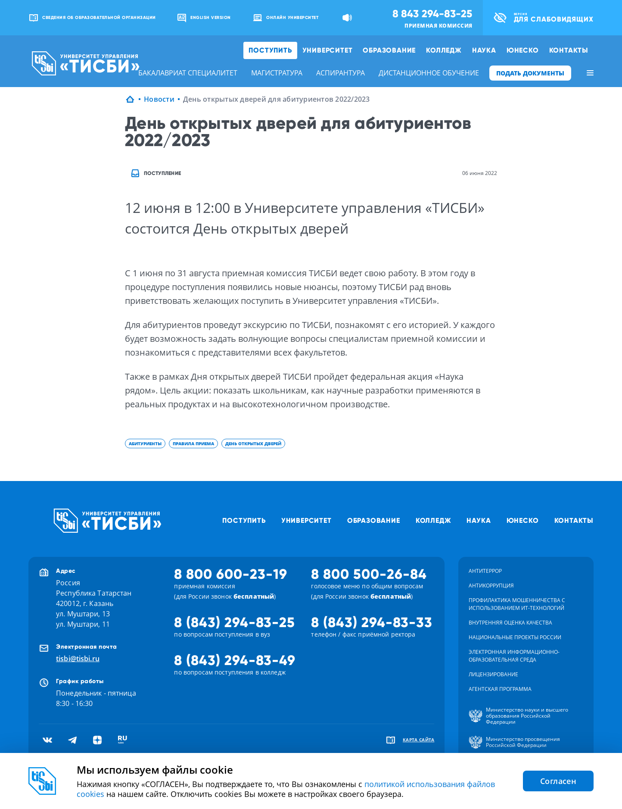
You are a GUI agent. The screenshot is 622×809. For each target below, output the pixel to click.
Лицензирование (493, 674)
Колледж (444, 50)
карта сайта (419, 740)
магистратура (276, 73)
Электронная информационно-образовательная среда (514, 655)
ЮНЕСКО (523, 50)
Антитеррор (485, 571)
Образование (389, 50)
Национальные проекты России (515, 637)
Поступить (270, 50)
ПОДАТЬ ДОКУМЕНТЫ (530, 73)
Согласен (558, 781)
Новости (159, 99)
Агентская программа (500, 689)
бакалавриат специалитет (187, 73)
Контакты (568, 50)
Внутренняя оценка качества (510, 622)
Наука (484, 50)
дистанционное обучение (429, 73)
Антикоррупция (491, 585)
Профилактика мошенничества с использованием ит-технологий (517, 604)
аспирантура (340, 73)
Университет (327, 50)
